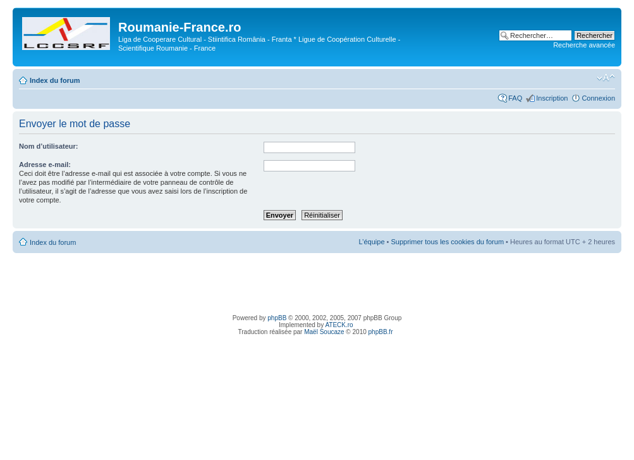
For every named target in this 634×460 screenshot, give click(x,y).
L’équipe (372, 242)
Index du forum (55, 80)
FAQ (515, 98)
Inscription (552, 98)
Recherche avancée (584, 45)
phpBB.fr (381, 331)
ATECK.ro (339, 324)
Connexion (598, 98)
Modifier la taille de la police (606, 78)
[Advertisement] (317, 281)
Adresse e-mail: (45, 164)
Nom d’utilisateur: (48, 146)
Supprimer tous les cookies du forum (447, 242)
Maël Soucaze (324, 331)
